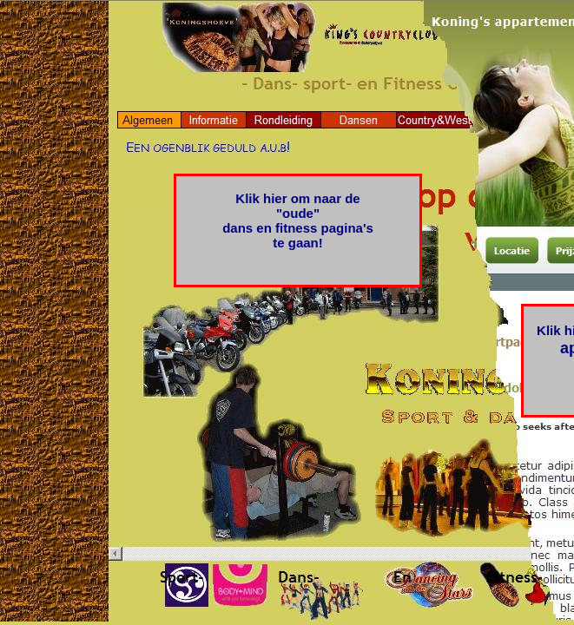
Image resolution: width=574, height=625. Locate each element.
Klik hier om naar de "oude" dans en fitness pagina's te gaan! (297, 220)
